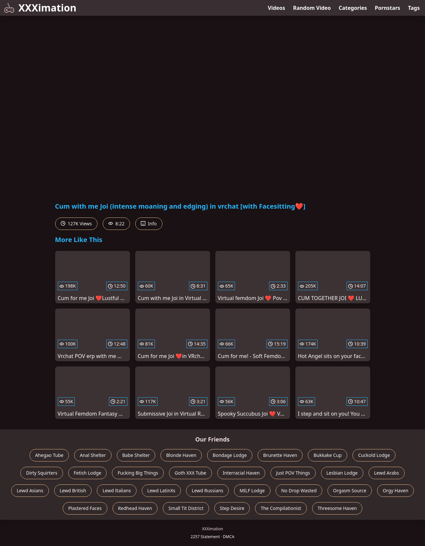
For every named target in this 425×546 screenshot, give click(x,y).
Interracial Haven (241, 473)
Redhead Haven (135, 508)
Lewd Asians (30, 490)
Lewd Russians (207, 490)
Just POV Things (293, 473)
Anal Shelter (93, 455)
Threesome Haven (337, 508)
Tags (414, 7)
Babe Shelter (136, 455)
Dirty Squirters (41, 473)
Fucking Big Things (137, 473)
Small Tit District (185, 508)
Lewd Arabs (386, 473)
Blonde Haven (181, 455)
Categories (353, 7)
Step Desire (232, 508)
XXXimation (40, 7)
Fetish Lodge (87, 473)
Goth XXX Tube (190, 473)
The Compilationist (281, 508)
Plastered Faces (85, 508)
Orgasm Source (349, 490)
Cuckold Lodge (374, 455)
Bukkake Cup (327, 455)
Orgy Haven (395, 490)
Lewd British (73, 490)
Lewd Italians (116, 490)
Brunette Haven (280, 455)
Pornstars (387, 7)
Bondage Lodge (230, 455)
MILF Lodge (252, 490)
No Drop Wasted (299, 490)
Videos (276, 7)
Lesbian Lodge (342, 473)
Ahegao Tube (49, 455)
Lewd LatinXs (161, 490)
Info (149, 223)
